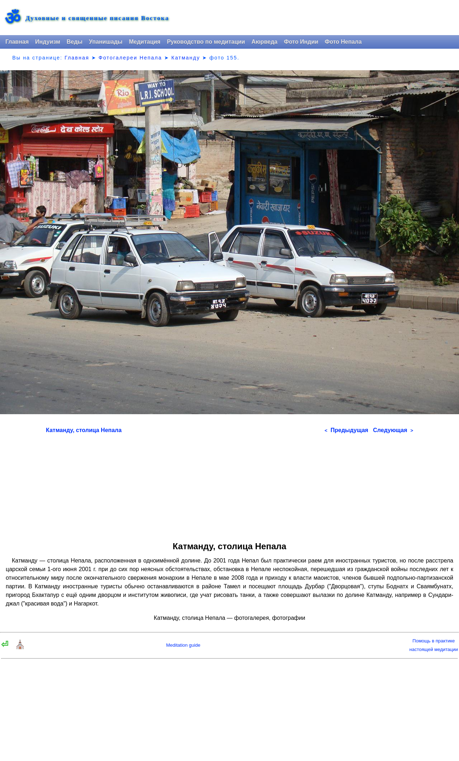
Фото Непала (343, 42)
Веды (74, 42)
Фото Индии (301, 42)
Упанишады (105, 42)
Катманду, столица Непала (84, 430)
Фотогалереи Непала (130, 58)
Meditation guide (183, 645)
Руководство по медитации (206, 42)
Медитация (144, 42)
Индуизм (47, 42)
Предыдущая (346, 430)
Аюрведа (264, 42)
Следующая (393, 430)
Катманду (185, 58)
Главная (17, 42)
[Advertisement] (229, 485)
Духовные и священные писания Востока (97, 18)
